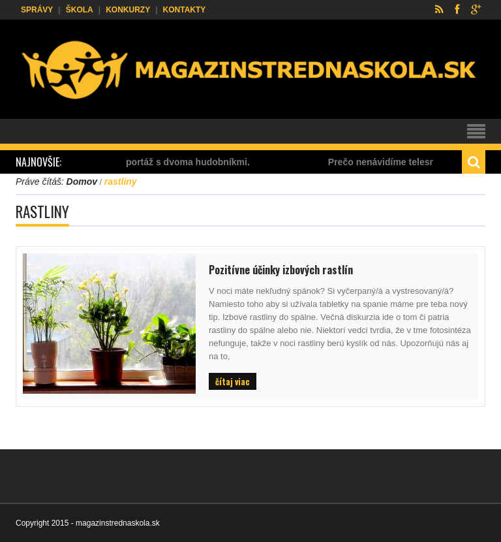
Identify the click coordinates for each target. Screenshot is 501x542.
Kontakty (184, 9)
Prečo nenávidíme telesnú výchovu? (411, 162)
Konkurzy (128, 9)
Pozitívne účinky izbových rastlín (281, 270)
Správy (37, 9)
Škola (79, 9)
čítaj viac (232, 381)
